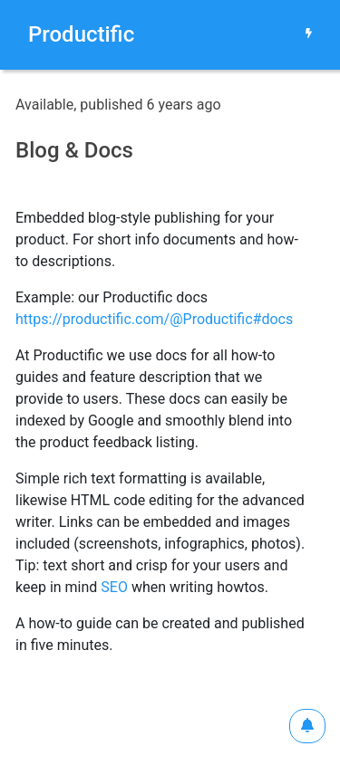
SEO (114, 587)
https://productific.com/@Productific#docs (154, 319)
